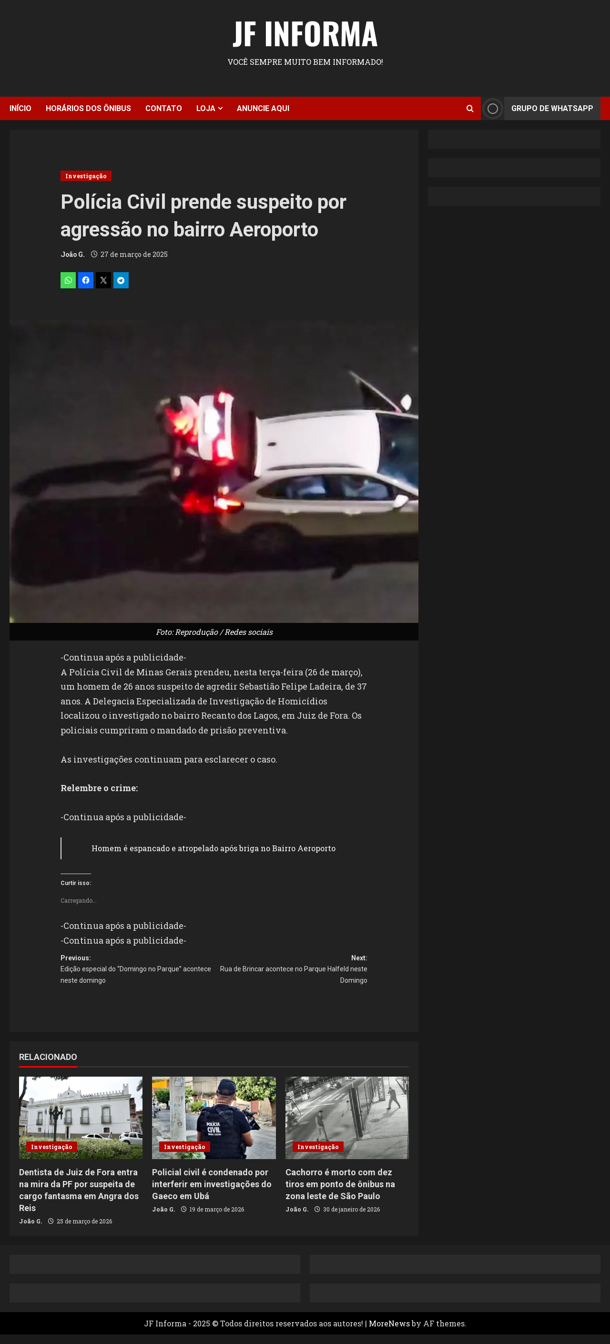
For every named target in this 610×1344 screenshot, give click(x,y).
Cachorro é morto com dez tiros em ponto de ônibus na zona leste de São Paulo (340, 1194)
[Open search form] (470, 108)
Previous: (137, 976)
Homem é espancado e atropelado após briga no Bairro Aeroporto (214, 848)
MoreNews (389, 1333)
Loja (205, 108)
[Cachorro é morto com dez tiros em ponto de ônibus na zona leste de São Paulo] (347, 1127)
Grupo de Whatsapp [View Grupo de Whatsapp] (537, 108)
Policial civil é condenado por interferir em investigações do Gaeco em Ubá (212, 1194)
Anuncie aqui (263, 108)
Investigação (86, 176)
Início (20, 108)
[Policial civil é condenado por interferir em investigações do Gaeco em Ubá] (213, 1127)
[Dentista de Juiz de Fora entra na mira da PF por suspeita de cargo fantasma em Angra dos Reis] (80, 1127)
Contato (163, 108)
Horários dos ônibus (88, 108)
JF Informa (305, 32)
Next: (290, 976)
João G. (73, 254)
